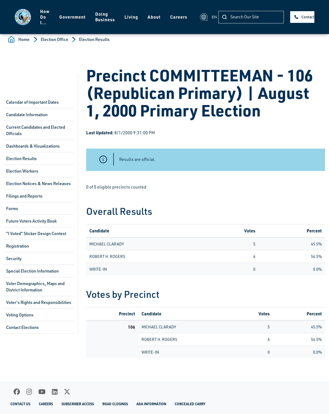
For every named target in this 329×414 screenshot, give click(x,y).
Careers (178, 17)
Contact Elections (22, 327)
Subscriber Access (77, 404)
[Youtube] (42, 392)
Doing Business (105, 16)
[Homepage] (23, 17)
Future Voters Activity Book (31, 221)
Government (72, 17)
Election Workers (22, 171)
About (154, 17)
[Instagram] (29, 392)
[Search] (251, 17)
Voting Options (20, 314)
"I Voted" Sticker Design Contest (36, 233)
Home (24, 39)
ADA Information (151, 404)
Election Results (94, 39)
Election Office (54, 39)
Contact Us (307, 17)
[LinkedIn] (55, 392)
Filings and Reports (24, 196)
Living (131, 17)
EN (206, 17)
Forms (12, 208)
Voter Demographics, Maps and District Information (35, 286)
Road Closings (115, 404)
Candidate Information (27, 114)
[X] (67, 392)
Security (14, 258)
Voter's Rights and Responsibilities (38, 302)
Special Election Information (32, 271)
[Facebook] (16, 392)
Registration (17, 246)
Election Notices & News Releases (38, 183)
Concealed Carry (190, 404)
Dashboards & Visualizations (33, 146)
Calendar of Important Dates (32, 102)
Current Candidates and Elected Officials (35, 130)
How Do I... (45, 17)
